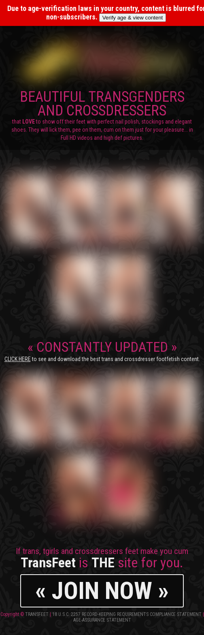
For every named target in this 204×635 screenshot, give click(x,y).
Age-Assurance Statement (102, 620)
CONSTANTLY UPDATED (102, 350)
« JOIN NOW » (102, 590)
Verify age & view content (132, 18)
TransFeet (37, 614)
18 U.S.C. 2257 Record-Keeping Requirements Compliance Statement (127, 614)
